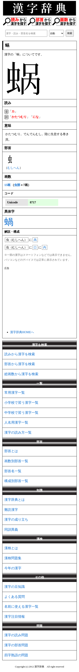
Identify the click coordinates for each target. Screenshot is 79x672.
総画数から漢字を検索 (21, 374)
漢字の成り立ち (16, 519)
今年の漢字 (12, 568)
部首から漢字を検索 (19, 364)
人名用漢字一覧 (16, 422)
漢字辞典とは (14, 500)
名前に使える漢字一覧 (21, 606)
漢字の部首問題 (16, 645)
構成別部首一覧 (16, 481)
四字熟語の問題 (16, 655)
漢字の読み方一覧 (18, 432)
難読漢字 (11, 510)
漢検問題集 (12, 558)
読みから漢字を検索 (19, 354)
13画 (7, 185)
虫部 (17, 185)
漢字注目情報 (14, 616)
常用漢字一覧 (14, 392)
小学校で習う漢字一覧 (21, 402)
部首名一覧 (12, 471)
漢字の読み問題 (16, 635)
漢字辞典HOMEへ (22, 332)
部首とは (11, 451)
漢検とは (11, 548)
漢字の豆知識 (14, 587)
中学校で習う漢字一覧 (21, 413)
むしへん (13, 167)
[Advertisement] (39, 299)
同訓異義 (11, 529)
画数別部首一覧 (16, 461)
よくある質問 (14, 597)
